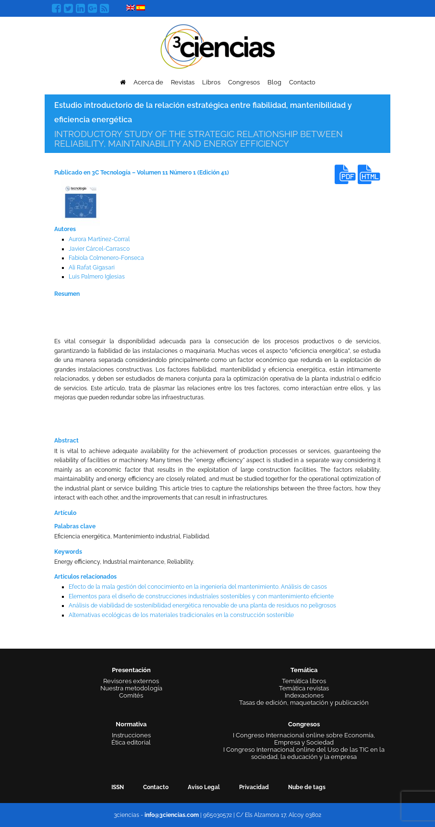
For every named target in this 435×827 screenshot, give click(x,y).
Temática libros (304, 681)
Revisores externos (131, 681)
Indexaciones (304, 695)
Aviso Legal (204, 787)
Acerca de (148, 82)
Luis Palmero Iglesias (97, 276)
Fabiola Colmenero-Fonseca (106, 258)
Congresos (244, 82)
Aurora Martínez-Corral (99, 239)
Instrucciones (131, 735)
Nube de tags (307, 787)
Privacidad (254, 787)
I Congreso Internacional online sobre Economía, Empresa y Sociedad (304, 739)
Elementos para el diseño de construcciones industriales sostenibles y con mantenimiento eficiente (201, 596)
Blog (274, 82)
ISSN (117, 787)
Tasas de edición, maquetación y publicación (304, 702)
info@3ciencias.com (172, 815)
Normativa (131, 724)
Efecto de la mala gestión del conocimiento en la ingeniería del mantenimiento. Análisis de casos (198, 586)
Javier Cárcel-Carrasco (99, 248)
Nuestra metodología (131, 688)
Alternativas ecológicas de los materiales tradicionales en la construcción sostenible (181, 615)
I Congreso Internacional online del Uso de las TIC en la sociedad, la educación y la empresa (304, 753)
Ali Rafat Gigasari (92, 267)
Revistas (182, 82)
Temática (303, 670)
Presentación (131, 670)
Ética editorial (131, 742)
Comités (131, 695)
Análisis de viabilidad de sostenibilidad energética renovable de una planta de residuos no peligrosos (202, 605)
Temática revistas (304, 688)
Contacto (302, 82)
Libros (211, 82)
